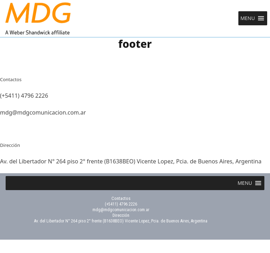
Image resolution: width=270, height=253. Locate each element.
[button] (247, 18)
